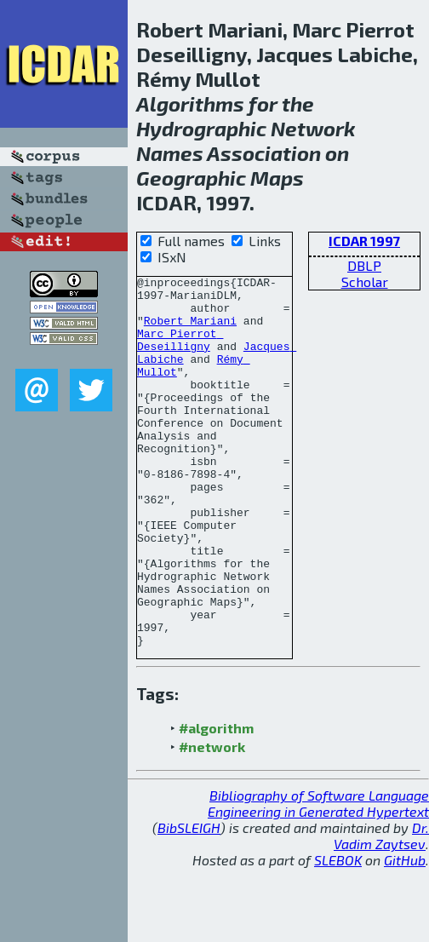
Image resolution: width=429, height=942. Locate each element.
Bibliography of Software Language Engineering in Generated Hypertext (318, 877)
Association (264, 153)
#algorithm (216, 802)
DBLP (364, 265)
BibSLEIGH (188, 901)
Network (313, 128)
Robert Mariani (190, 330)
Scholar (364, 281)
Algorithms (190, 103)
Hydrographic (201, 128)
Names (169, 153)
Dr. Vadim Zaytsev (381, 909)
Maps (277, 177)
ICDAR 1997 (364, 241)
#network (212, 821)
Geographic (191, 177)
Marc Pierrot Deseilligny (180, 353)
